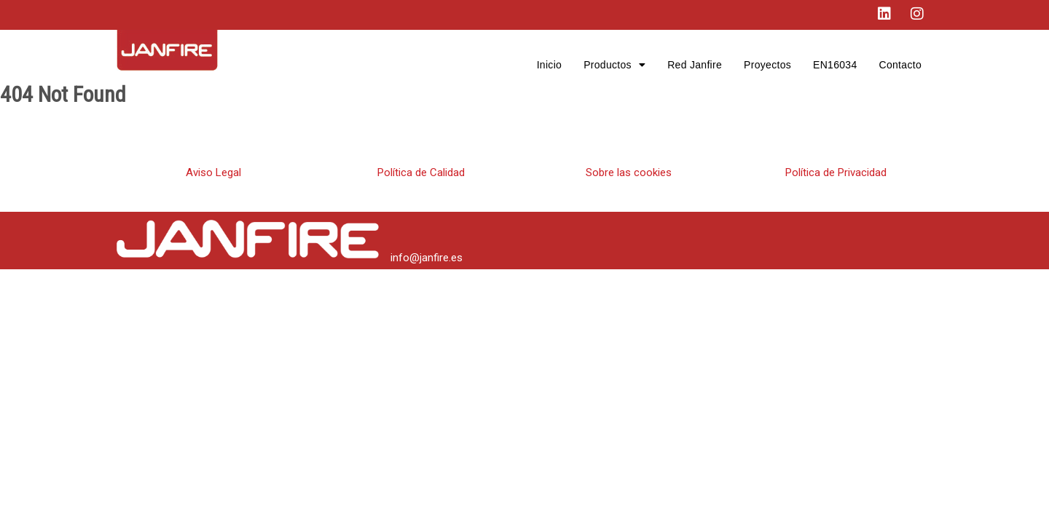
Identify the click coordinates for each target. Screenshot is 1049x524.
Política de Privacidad (836, 172)
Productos (614, 65)
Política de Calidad (421, 172)
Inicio (549, 65)
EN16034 (835, 65)
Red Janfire (694, 65)
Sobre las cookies (629, 172)
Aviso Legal (213, 172)
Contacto (900, 65)
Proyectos (767, 65)
